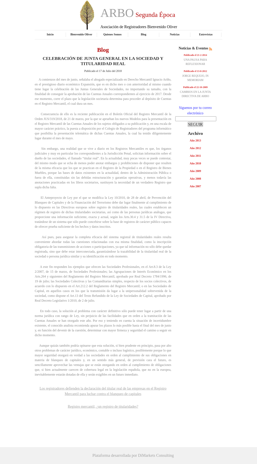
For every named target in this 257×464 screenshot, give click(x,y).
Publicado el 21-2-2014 (195, 55)
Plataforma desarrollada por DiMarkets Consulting (133, 455)
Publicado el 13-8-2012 (195, 71)
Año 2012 (195, 148)
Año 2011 (195, 155)
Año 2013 (195, 140)
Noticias (174, 34)
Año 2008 (195, 178)
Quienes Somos (112, 34)
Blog (143, 34)
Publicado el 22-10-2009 (195, 87)
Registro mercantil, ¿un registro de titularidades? (103, 407)
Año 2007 (195, 186)
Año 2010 (195, 163)
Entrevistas (206, 34)
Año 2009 (195, 171)
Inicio (50, 34)
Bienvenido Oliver (81, 34)
